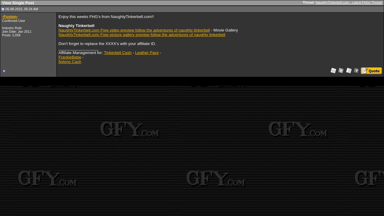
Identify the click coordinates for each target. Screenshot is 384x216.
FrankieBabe (69, 57)
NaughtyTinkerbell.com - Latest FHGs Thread (349, 2)
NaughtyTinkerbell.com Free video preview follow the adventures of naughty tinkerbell (134, 30)
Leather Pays (147, 52)
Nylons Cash (69, 61)
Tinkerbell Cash (117, 52)
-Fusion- (10, 16)
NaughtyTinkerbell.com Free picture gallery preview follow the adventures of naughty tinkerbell (141, 34)
